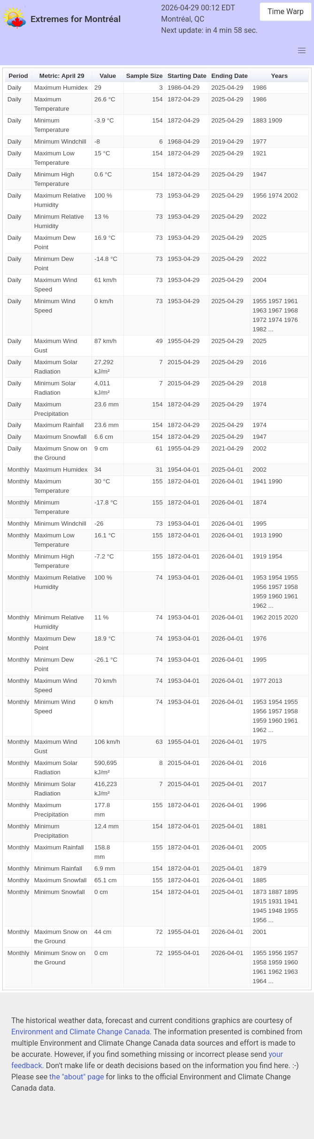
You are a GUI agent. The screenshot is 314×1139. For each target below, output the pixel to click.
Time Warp (286, 11)
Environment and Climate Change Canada (80, 1031)
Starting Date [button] (187, 75)
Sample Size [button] (144, 75)
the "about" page (76, 1076)
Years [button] (279, 75)
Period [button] (18, 75)
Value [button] (108, 75)
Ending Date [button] (229, 75)
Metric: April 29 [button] (61, 75)
